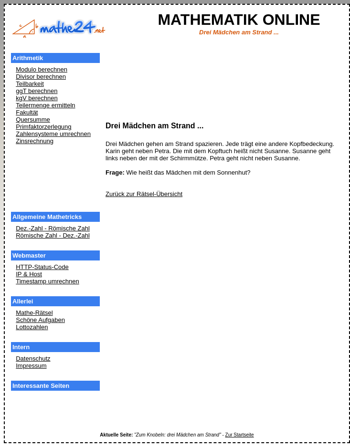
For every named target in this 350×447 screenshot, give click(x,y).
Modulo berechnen (41, 69)
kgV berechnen (36, 98)
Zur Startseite (239, 434)
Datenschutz (33, 358)
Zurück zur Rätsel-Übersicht (144, 194)
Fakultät (27, 112)
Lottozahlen (32, 327)
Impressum (31, 365)
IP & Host (29, 274)
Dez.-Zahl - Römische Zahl (53, 228)
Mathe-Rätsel (34, 312)
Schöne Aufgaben (40, 319)
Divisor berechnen (41, 76)
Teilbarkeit (30, 83)
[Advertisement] (55, 178)
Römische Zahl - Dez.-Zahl (53, 235)
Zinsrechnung (34, 141)
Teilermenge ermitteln (45, 105)
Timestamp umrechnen (47, 281)
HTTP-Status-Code (42, 266)
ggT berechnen (36, 90)
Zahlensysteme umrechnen (53, 133)
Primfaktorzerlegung (43, 126)
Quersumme (33, 119)
